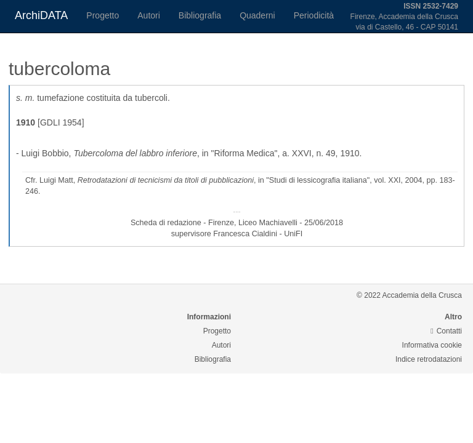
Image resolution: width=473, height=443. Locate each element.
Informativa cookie (432, 345)
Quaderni (257, 15)
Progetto (102, 15)
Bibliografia (200, 15)
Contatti (446, 331)
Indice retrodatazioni (428, 359)
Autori (148, 15)
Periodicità (314, 15)
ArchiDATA (41, 15)
